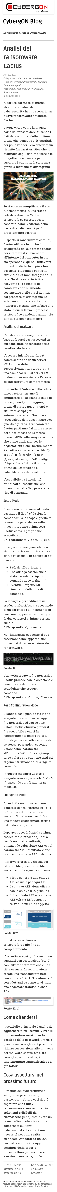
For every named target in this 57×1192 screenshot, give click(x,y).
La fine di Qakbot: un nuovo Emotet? (42, 1169)
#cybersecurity (24, 89)
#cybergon (9, 89)
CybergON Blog (22, 21)
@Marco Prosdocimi (25, 82)
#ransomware (10, 92)
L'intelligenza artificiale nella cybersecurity (13, 1169)
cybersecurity (23, 78)
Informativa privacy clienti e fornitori (32, 1186)
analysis (37, 78)
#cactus (38, 89)
